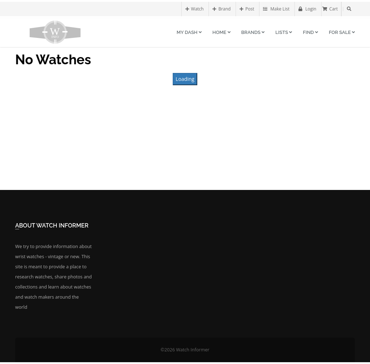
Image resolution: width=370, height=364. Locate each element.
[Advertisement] (185, 137)
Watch (194, 9)
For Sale (342, 32)
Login (307, 9)
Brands (253, 32)
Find (310, 32)
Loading (185, 78)
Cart (329, 9)
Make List (276, 9)
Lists (283, 32)
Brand (221, 9)
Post (247, 9)
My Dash (189, 32)
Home (221, 32)
